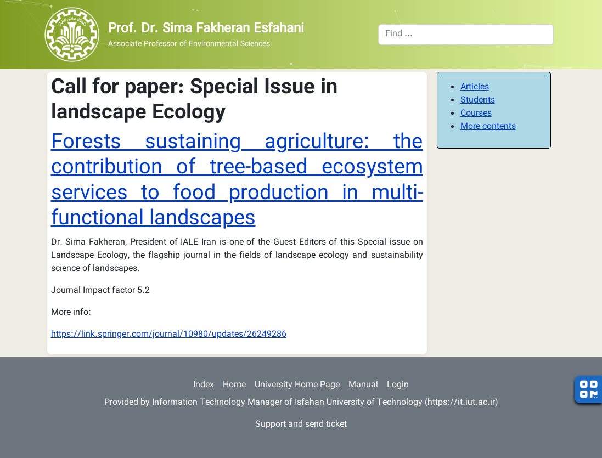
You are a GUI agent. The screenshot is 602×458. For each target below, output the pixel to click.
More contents (488, 127)
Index (203, 385)
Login (398, 385)
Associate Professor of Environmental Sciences (189, 44)
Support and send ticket (301, 425)
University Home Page (297, 385)
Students (477, 101)
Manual (363, 385)
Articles (474, 87)
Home (234, 385)
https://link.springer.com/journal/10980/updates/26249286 (168, 335)
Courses (476, 114)
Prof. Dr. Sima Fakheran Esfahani (206, 29)
